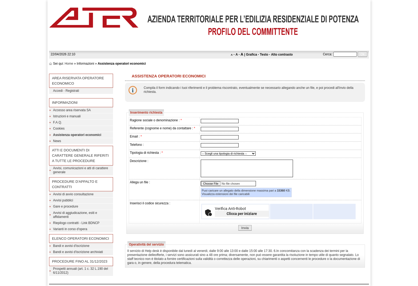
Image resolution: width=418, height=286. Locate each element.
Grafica (251, 54)
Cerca (327, 54)
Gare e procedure (65, 206)
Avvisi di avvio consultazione (73, 194)
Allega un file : (140, 182)
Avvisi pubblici (63, 200)
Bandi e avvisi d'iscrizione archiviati (78, 252)
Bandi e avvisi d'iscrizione (71, 246)
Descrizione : (139, 161)
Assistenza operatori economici (77, 135)
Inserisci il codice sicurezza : (150, 203)
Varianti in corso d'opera (70, 229)
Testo (264, 54)
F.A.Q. (57, 122)
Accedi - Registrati (66, 91)
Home (69, 63)
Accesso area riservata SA (72, 110)
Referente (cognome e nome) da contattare (160, 128)
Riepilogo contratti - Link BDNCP (76, 223)
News (57, 141)
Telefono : (137, 145)
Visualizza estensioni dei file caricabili (226, 194)
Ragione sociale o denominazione (154, 120)
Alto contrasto (282, 54)
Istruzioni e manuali (67, 116)
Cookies (59, 128)
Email (134, 136)
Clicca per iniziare (242, 214)
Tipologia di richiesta (144, 153)
